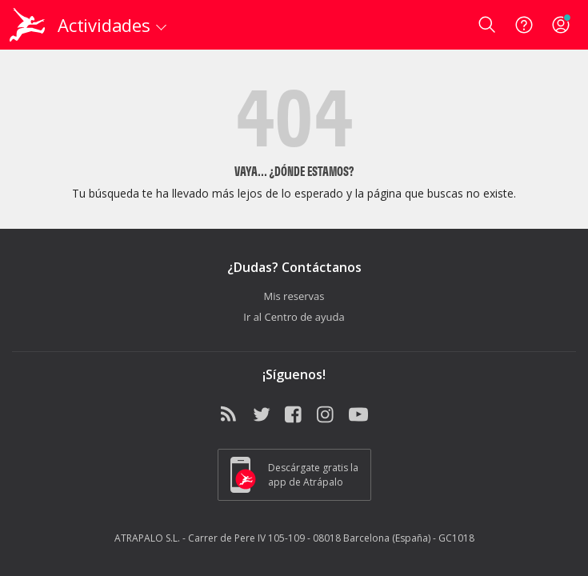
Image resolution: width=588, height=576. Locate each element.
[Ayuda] (524, 24)
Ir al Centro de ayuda (293, 316)
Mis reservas (294, 296)
